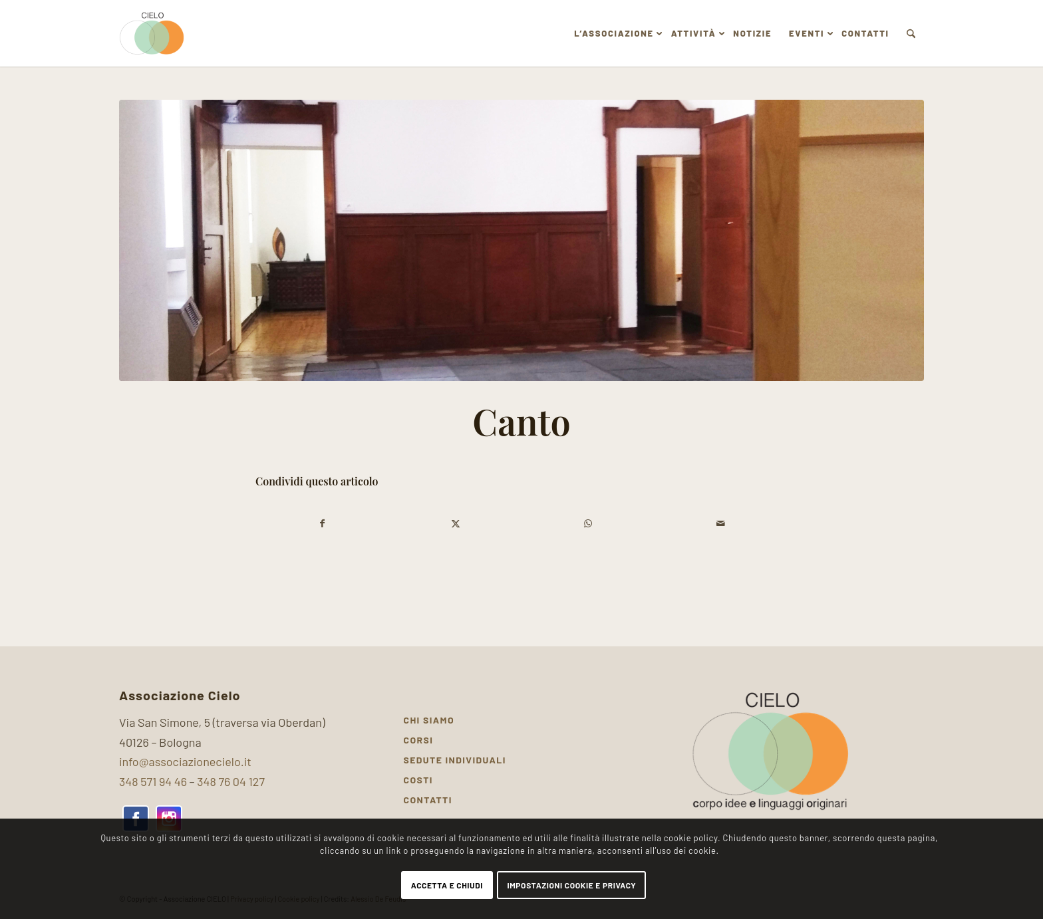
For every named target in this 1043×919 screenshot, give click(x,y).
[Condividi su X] (456, 523)
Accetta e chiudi (447, 885)
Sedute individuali (455, 759)
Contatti (428, 799)
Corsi (419, 739)
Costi (418, 779)
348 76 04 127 (231, 781)
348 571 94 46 (153, 781)
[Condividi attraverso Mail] (721, 523)
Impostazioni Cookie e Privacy (571, 885)
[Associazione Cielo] (152, 33)
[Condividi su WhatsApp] (588, 523)
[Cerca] (911, 33)
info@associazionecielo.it (185, 761)
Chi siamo (429, 719)
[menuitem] (613, 33)
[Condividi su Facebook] (322, 523)
